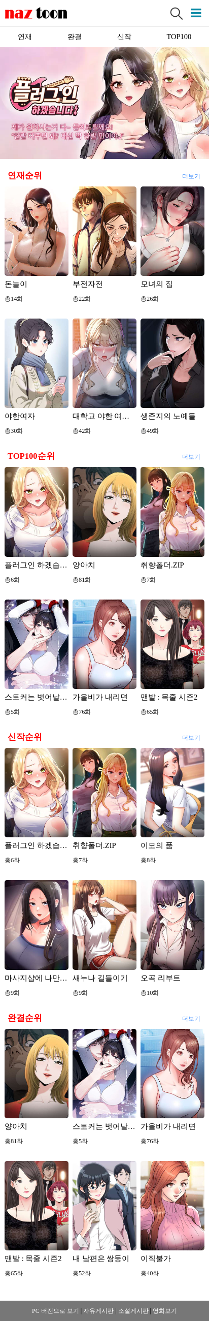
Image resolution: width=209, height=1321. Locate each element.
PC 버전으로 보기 (55, 1310)
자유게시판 (98, 1310)
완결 (74, 37)
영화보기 (165, 1310)
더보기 (190, 175)
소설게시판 (133, 1310)
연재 (25, 37)
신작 (124, 37)
